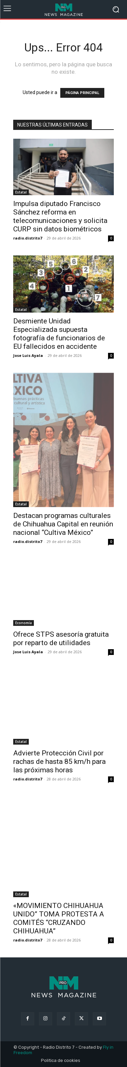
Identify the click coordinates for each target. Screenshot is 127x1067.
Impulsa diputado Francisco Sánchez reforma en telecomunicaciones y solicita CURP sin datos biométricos (60, 216)
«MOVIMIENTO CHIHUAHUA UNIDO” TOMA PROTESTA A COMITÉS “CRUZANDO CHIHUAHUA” (58, 918)
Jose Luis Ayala (28, 355)
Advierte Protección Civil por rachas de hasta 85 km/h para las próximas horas (59, 761)
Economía (23, 622)
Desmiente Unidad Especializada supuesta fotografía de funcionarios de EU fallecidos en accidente (59, 333)
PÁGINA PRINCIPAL (82, 93)
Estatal (21, 192)
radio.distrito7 (27, 238)
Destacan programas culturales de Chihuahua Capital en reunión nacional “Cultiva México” (63, 524)
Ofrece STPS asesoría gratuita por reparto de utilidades (61, 638)
